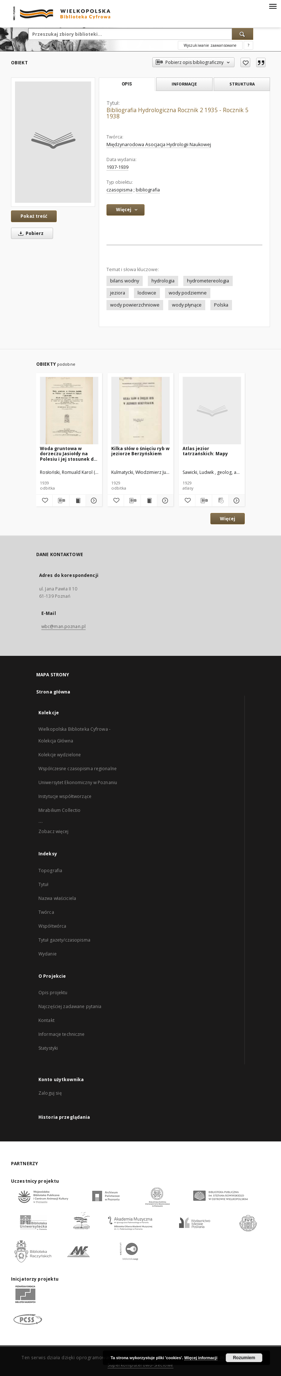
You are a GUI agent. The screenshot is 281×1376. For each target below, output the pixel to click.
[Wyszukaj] (242, 34)
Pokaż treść (33, 216)
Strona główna (53, 692)
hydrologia (163, 281)
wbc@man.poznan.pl (63, 626)
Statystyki (48, 1048)
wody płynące (187, 305)
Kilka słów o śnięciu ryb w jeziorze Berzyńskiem (140, 451)
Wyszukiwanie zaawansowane (210, 45)
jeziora (117, 293)
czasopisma (119, 190)
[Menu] (272, 6)
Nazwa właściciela (57, 898)
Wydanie (47, 954)
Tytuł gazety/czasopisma (64, 940)
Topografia (50, 870)
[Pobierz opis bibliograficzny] (61, 500)
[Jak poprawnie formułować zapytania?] (248, 45)
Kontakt (46, 1020)
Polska (221, 305)
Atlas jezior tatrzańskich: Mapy (205, 451)
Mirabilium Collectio (59, 810)
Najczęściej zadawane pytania (69, 1006)
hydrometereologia (208, 281)
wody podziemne (188, 293)
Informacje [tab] (184, 84)
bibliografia (148, 190)
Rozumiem (244, 1357)
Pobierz (30, 233)
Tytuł (43, 884)
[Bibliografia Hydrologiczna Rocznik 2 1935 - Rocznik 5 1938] (53, 142)
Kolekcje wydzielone (59, 755)
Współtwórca (52, 926)
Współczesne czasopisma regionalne (77, 768)
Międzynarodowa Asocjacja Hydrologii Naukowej (158, 144)
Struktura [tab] (242, 84)
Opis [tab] (127, 84)
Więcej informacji (200, 1358)
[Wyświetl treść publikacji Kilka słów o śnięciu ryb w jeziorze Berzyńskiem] (149, 500)
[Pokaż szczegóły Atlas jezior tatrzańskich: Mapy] (236, 500)
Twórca (46, 912)
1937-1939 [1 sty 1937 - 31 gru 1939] (117, 167)
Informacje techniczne (61, 1034)
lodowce (147, 293)
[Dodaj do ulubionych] (245, 62)
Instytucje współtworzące (64, 796)
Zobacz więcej (53, 831)
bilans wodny (124, 281)
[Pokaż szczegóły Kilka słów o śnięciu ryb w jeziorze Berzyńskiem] (164, 500)
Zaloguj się (50, 1093)
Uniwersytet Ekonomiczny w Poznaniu (77, 782)
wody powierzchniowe (135, 305)
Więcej (227, 519)
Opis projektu (53, 992)
